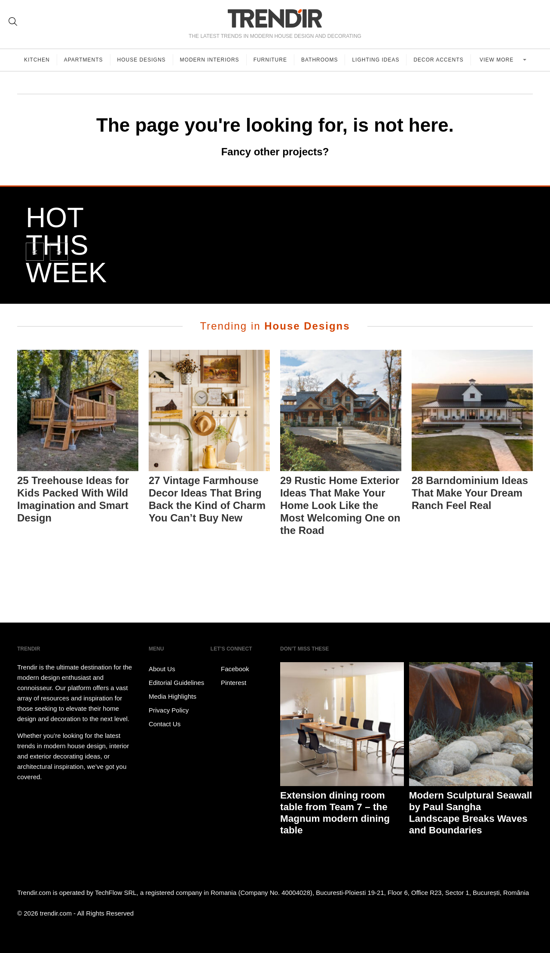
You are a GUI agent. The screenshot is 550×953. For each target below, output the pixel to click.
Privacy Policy (169, 710)
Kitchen (37, 60)
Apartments (83, 60)
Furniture (270, 60)
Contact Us (164, 724)
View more (497, 60)
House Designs (141, 60)
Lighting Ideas (375, 60)
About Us (162, 668)
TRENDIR (275, 18)
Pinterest (228, 683)
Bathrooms (319, 60)
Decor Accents (438, 60)
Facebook (230, 669)
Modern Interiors (209, 60)
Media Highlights (172, 696)
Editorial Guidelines (176, 682)
